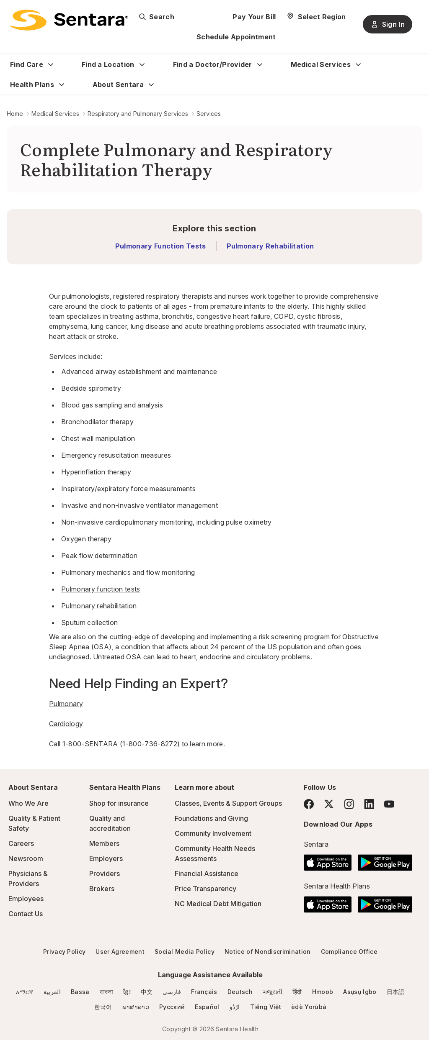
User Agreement (120, 951)
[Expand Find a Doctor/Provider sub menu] (260, 64)
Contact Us (25, 913)
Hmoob (322, 991)
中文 (147, 991)
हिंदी (297, 991)
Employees (26, 898)
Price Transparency (205, 888)
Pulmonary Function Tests (160, 246)
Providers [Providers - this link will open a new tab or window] (104, 873)
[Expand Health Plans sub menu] (61, 84)
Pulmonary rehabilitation (99, 606)
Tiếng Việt (265, 1006)
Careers (21, 843)
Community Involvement (213, 833)
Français (204, 991)
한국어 (103, 1006)
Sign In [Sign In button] (387, 24)
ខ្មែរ (127, 991)
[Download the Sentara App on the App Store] (328, 860)
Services (208, 113)
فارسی (172, 991)
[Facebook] (309, 804)
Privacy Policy (64, 951)
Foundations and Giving (211, 818)
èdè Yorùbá (308, 1006)
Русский (172, 1006)
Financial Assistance (206, 873)
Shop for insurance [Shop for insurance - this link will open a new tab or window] (119, 803)
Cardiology (66, 724)
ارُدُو (235, 1006)
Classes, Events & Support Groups (228, 803)
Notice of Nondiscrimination (268, 951)
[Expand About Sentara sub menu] (151, 84)
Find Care (26, 64)
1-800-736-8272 (149, 744)
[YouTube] (389, 804)
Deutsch (240, 991)
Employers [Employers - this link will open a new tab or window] (106, 858)
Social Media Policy (184, 951)
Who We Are (28, 803)
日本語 (396, 991)
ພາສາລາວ (135, 1006)
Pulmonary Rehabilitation (270, 246)
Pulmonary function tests (100, 589)
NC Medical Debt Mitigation (218, 903)
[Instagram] (349, 804)
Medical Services (321, 64)
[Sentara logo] (69, 20)
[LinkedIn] (369, 804)
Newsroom (25, 858)
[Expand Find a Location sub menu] (142, 64)
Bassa (80, 991)
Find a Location (108, 64)
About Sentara (118, 84)
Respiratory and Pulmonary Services (138, 113)
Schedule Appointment (236, 37)
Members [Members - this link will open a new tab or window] (104, 843)
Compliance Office (349, 951)
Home (15, 113)
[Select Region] (316, 16)
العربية (52, 991)
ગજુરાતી (272, 991)
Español (207, 1006)
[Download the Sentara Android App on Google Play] (385, 860)
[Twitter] (329, 804)
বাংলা (107, 991)
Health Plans (32, 84)
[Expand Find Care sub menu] (51, 64)
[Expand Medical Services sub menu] (358, 64)
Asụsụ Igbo (359, 991)
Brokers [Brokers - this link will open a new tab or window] (101, 888)
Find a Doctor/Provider (212, 64)
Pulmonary (66, 703)
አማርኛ (24, 991)
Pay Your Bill (254, 17)
